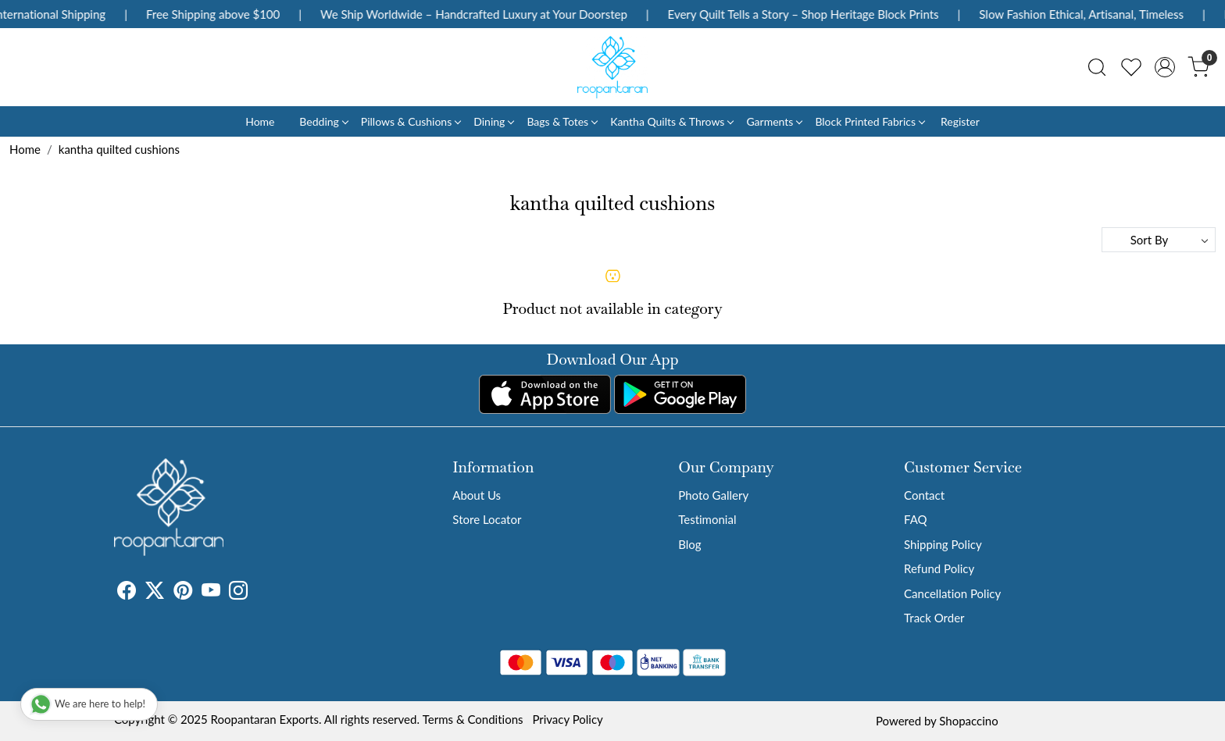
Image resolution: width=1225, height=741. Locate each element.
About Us (476, 495)
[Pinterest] (182, 592)
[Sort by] (1159, 239)
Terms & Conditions (473, 719)
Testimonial (707, 519)
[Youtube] (210, 592)
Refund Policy (939, 568)
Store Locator (486, 519)
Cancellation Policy (952, 593)
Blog (689, 544)
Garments (774, 121)
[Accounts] (1164, 67)
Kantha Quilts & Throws (671, 121)
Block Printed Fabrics (869, 121)
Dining (493, 121)
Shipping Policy (943, 544)
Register (960, 121)
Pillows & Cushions (410, 121)
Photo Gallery (713, 495)
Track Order (934, 618)
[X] (154, 592)
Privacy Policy (567, 719)
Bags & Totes (562, 121)
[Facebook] (126, 592)
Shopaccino (968, 721)
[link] (1097, 67)
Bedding (323, 121)
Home (259, 121)
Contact (924, 495)
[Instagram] (238, 592)
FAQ (915, 519)
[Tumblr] (257, 592)
